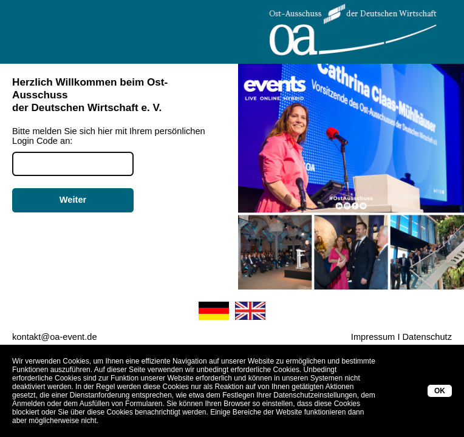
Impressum (373, 337)
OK (439, 391)
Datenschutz (427, 337)
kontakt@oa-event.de (54, 337)
